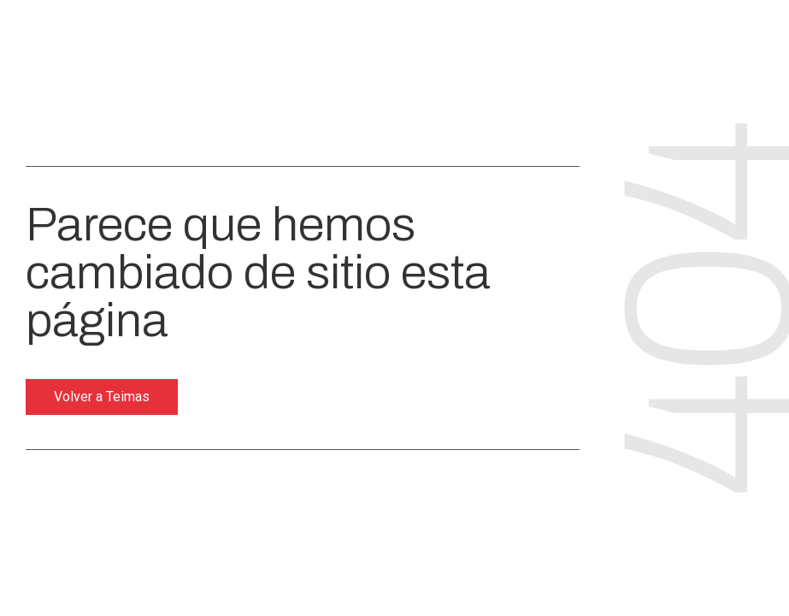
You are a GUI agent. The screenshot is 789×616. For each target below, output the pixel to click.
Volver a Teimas (102, 396)
